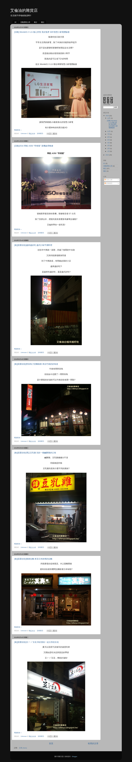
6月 (108, 137)
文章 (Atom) (23, 748)
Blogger (74, 756)
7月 (108, 134)
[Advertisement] (110, 58)
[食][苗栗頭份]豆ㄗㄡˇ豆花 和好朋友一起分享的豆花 (36, 642)
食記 (35, 22)
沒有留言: (40, 133)
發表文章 (108, 180)
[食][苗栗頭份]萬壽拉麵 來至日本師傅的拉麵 (33, 559)
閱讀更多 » (17, 130)
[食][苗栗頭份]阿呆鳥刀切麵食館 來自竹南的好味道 (36, 364)
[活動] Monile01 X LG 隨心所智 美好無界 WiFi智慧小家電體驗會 (42, 32)
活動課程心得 (25, 22)
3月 (108, 145)
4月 (108, 143)
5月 (108, 140)
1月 (108, 151)
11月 (109, 131)
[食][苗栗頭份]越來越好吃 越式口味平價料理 (33, 245)
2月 (108, 148)
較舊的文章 (93, 743)
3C (15, 22)
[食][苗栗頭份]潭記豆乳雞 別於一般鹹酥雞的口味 (35, 453)
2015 (107, 155)
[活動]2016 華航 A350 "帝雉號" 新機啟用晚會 (33, 146)
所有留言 (108, 183)
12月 (109, 118)
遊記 (42, 22)
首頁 (51, 743)
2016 (107, 115)
